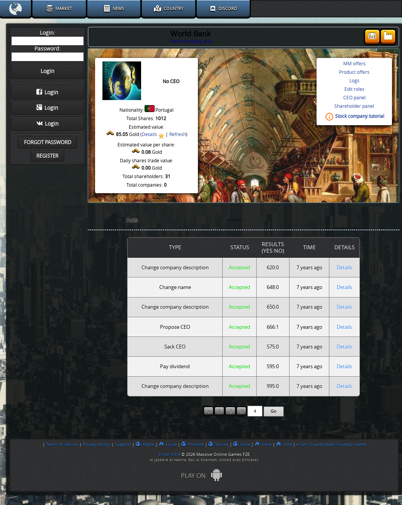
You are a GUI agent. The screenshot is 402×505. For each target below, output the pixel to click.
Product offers (354, 72)
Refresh (177, 134)
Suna (241, 444)
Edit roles (354, 89)
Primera (192, 444)
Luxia (168, 444)
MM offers (354, 63)
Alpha (145, 444)
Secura (218, 444)
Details (149, 134)
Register (47, 156)
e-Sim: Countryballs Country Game (331, 444)
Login (47, 92)
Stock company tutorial (359, 116)
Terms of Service (62, 444)
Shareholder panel (354, 106)
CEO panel (354, 97)
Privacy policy (96, 444)
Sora (284, 444)
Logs (354, 80)
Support (123, 444)
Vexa (263, 444)
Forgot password (47, 142)
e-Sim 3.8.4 (169, 454)
